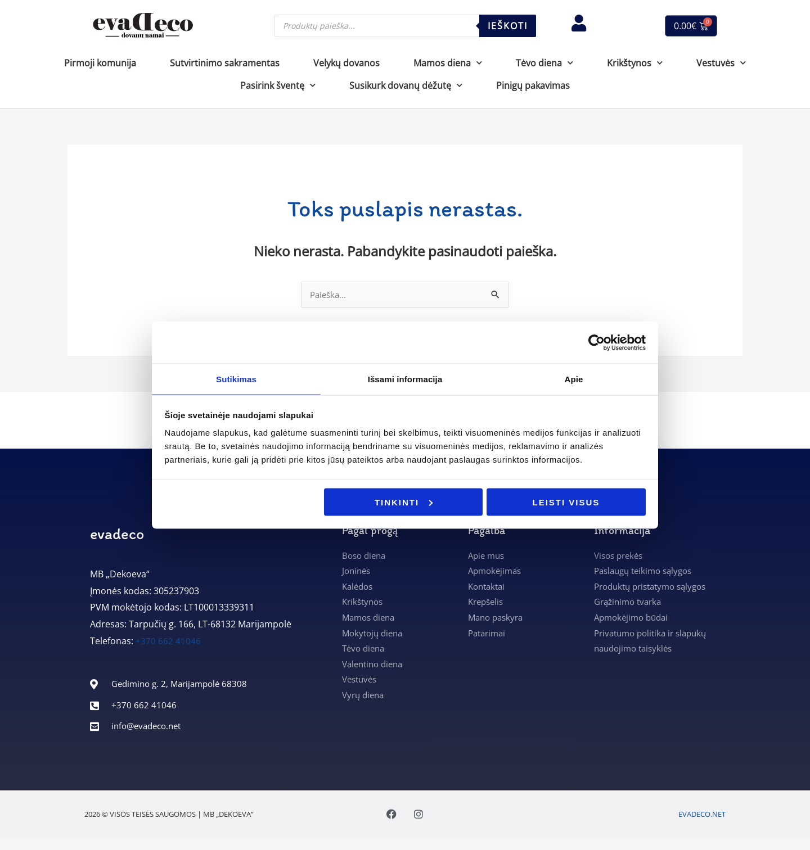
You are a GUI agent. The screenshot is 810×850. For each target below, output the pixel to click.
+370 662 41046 (168, 642)
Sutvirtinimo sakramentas (225, 63)
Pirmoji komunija (100, 63)
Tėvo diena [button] (544, 62)
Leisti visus (566, 502)
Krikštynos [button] (635, 62)
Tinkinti (404, 502)
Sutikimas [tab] (236, 378)
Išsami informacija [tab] (405, 378)
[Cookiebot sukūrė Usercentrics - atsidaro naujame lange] (596, 341)
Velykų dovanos (346, 63)
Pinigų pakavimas (533, 85)
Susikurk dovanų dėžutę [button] (405, 85)
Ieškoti (508, 26)
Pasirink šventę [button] (278, 85)
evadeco (117, 534)
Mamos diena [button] (447, 62)
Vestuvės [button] (721, 62)
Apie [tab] (574, 378)
